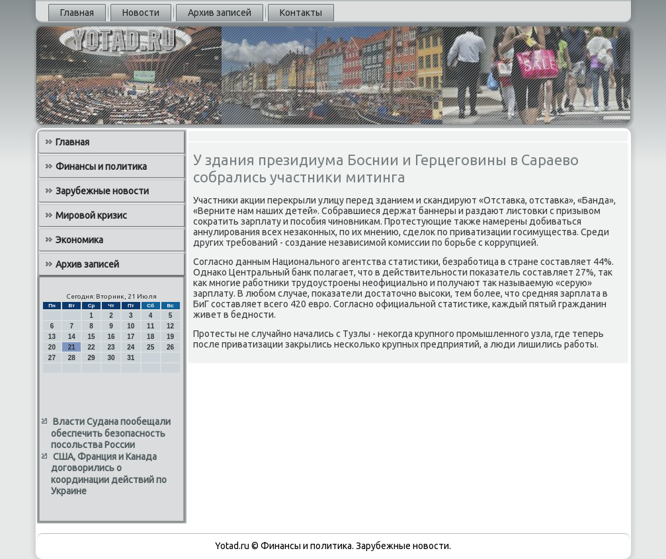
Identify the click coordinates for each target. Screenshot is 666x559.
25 (150, 347)
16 (110, 336)
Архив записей (219, 12)
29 (91, 357)
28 (71, 357)
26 (170, 347)
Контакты (301, 12)
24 (130, 347)
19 (170, 336)
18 (150, 336)
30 (110, 357)
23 (110, 347)
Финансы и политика (101, 166)
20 (52, 347)
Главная (77, 12)
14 (71, 336)
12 (170, 326)
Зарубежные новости (102, 191)
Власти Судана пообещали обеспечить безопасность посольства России (111, 433)
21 (71, 347)
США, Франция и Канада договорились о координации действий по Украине (109, 474)
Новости (140, 12)
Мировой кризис (91, 215)
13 (52, 336)
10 (130, 326)
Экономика (79, 240)
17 (130, 336)
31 (130, 357)
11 (150, 326)
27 (52, 357)
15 (91, 336)
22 (91, 347)
